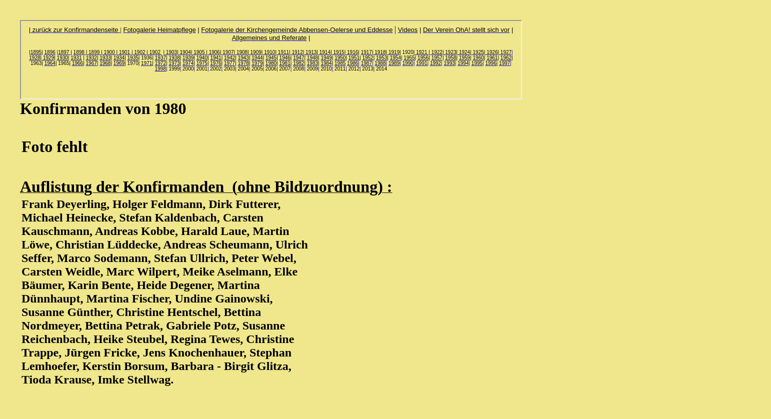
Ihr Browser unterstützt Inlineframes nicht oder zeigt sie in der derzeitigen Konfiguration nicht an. (271, 60)
